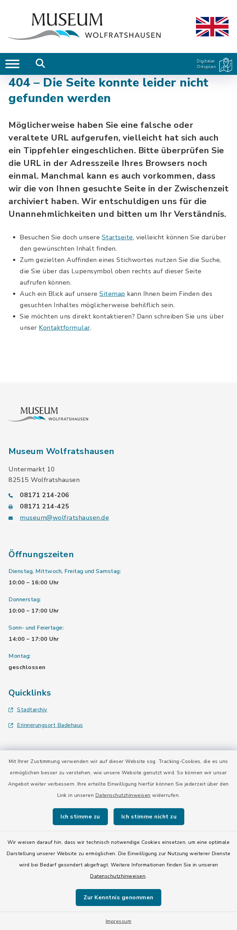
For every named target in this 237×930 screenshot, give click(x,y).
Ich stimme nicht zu (149, 817)
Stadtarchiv (27, 710)
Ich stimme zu (80, 817)
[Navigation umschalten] (12, 63)
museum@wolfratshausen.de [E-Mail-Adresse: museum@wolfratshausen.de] (64, 517)
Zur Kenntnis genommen (118, 897)
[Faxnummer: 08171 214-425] (118, 506)
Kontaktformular (64, 327)
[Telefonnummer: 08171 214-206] (118, 495)
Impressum (119, 921)
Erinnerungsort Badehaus (45, 725)
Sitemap (112, 294)
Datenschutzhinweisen (123, 795)
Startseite (117, 237)
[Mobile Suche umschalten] (40, 64)
